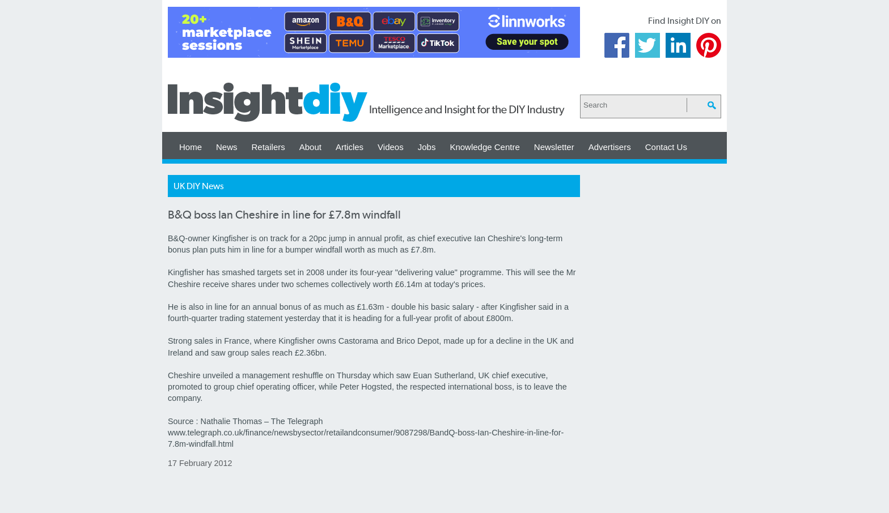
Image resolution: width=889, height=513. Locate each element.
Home (190, 147)
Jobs (427, 147)
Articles (349, 147)
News (227, 147)
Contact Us (666, 147)
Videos (391, 147)
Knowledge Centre (484, 147)
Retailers (268, 147)
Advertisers (610, 147)
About (310, 147)
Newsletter (554, 147)
